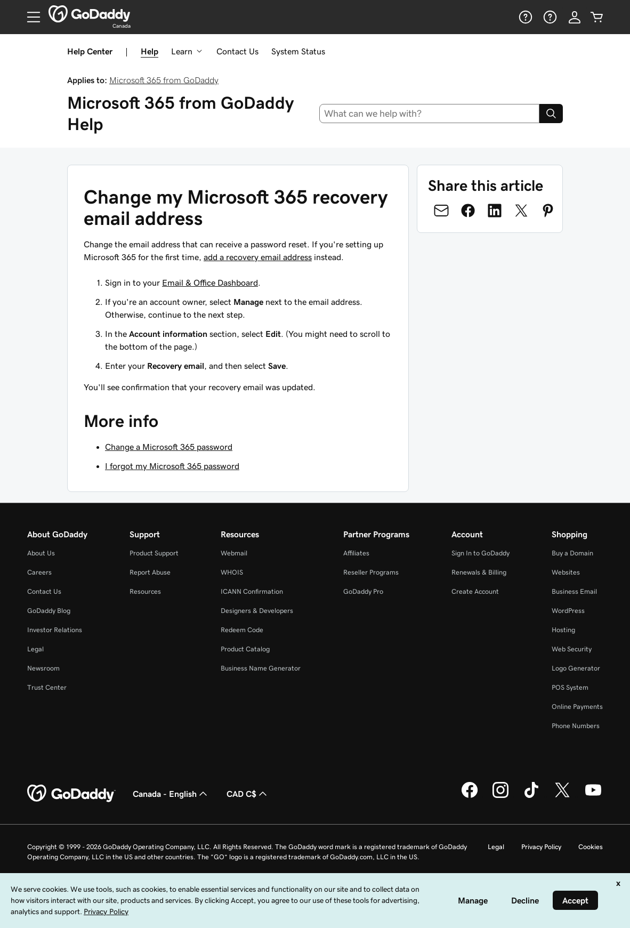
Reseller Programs (371, 572)
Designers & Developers (257, 610)
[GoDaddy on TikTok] (531, 796)
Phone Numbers (576, 725)
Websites (566, 572)
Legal (35, 648)
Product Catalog (245, 648)
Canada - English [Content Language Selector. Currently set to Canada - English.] (171, 793)
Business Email (574, 591)
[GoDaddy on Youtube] (593, 796)
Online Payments (577, 706)
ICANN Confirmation (252, 591)
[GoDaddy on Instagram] (500, 796)
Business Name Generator (261, 668)
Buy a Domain (572, 553)
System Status (298, 51)
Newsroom (43, 668)
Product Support (154, 553)
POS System (570, 687)
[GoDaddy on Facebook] (469, 796)
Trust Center (47, 687)
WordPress (568, 610)
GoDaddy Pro (363, 591)
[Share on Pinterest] (548, 210)
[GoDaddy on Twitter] (562, 796)
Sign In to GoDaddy (480, 553)
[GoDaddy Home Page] (71, 794)
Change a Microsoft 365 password (168, 446)
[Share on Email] (441, 210)
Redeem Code (242, 629)
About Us (41, 553)
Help (149, 51)
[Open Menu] (29, 17)
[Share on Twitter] (521, 210)
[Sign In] (574, 17)
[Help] (524, 17)
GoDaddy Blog (48, 610)
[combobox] (429, 113)
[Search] (551, 113)
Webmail (234, 553)
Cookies (590, 846)
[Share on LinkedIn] (494, 210)
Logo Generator (576, 668)
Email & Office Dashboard (210, 282)
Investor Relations (54, 629)
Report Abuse (150, 572)
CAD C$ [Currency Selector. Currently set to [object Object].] (248, 793)
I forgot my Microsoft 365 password (172, 466)
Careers (39, 572)
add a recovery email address (258, 257)
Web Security (572, 648)
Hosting (563, 629)
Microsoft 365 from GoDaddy (164, 80)
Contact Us (237, 51)
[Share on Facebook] (468, 210)
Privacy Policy (541, 846)
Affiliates (356, 553)
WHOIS (232, 572)
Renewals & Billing (478, 572)
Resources (145, 591)
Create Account (475, 591)
